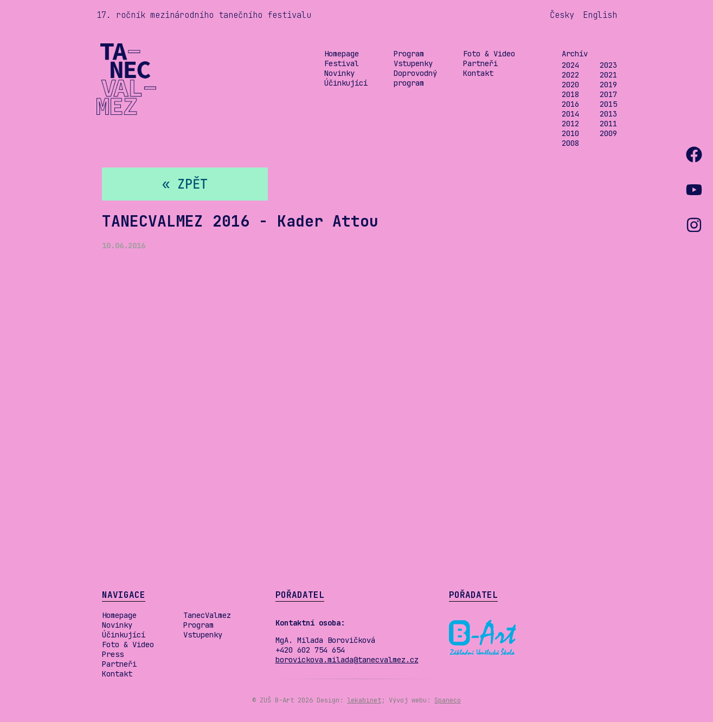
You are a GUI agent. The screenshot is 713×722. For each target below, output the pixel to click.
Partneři (480, 63)
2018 (570, 94)
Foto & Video (489, 54)
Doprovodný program (415, 78)
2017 (608, 94)
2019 (608, 84)
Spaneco (447, 700)
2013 (608, 114)
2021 (608, 75)
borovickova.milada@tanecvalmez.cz (347, 660)
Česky (562, 15)
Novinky (339, 73)
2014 (570, 114)
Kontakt (478, 73)
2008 (570, 143)
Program (409, 54)
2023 (608, 65)
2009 (608, 133)
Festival (341, 63)
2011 (608, 123)
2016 (570, 104)
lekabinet (364, 700)
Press (113, 654)
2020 (570, 84)
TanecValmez (207, 615)
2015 (608, 104)
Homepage (341, 54)
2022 (570, 75)
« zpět (185, 184)
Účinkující (346, 83)
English (600, 15)
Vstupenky (413, 63)
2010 (570, 133)
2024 (570, 65)
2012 (570, 123)
